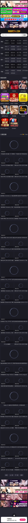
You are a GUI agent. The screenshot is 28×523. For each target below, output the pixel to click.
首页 (6, 475)
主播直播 (19, 49)
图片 (2, 59)
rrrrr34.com (14, 31)
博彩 (2, 41)
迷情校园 (7, 67)
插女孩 (7, 70)
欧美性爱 (25, 52)
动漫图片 (25, 58)
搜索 (25, 35)
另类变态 (25, 55)
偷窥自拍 (7, 58)
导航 (2, 71)
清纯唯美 (13, 61)
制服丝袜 (7, 55)
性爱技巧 (25, 67)
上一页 (11, 475)
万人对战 (19, 40)
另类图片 (25, 61)
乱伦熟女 (19, 55)
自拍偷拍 (13, 46)
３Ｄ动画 (25, 46)
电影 (2, 53)
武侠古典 (25, 64)
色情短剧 (13, 73)
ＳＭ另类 (25, 49)
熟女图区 (19, 61)
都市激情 (7, 64)
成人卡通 (19, 52)
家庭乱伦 (13, 64)
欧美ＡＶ (19, 46)
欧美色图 (19, 58)
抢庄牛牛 (25, 43)
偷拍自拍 (13, 52)
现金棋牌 (19, 43)
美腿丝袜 (7, 61)
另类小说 (13, 67)
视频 (2, 47)
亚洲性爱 (7, 52)
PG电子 (7, 40)
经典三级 (13, 55)
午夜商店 (13, 70)
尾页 (22, 475)
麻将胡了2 (7, 43)
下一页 (16, 475)
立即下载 (23, 519)
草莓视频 (19, 70)
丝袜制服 (13, 49)
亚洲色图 (13, 58)
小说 (2, 65)
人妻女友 (19, 64)
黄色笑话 (19, 67)
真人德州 (13, 40)
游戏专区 (25, 40)
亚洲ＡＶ (7, 46)
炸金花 (12, 43)
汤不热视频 (25, 70)
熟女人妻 (7, 49)
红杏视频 (7, 73)
